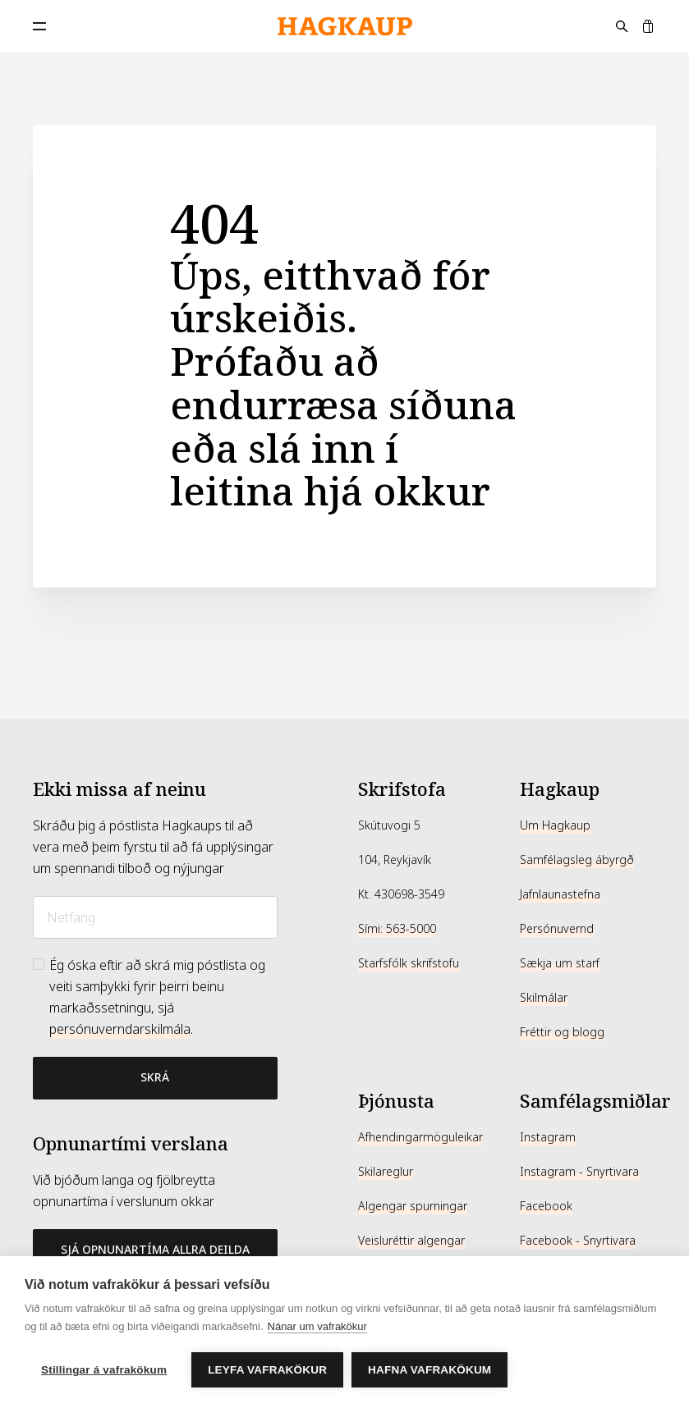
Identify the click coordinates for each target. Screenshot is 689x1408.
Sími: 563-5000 (397, 929)
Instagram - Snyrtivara (579, 1171)
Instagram (548, 1137)
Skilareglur (385, 1171)
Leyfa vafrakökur (267, 1370)
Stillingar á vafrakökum (104, 1370)
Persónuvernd (557, 929)
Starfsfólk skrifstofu (408, 963)
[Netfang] (155, 917)
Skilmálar (543, 998)
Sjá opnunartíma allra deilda (155, 1249)
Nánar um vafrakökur (317, 1326)
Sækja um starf (559, 963)
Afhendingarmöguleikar (420, 1137)
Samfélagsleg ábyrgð (577, 860)
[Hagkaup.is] (345, 26)
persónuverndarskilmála (120, 1029)
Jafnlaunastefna (560, 894)
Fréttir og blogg (562, 1032)
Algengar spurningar (412, 1206)
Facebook (546, 1206)
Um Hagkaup (555, 825)
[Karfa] (648, 26)
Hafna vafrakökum (429, 1370)
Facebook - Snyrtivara (578, 1240)
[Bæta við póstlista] (155, 1078)
